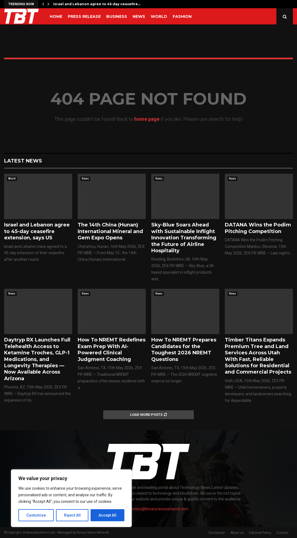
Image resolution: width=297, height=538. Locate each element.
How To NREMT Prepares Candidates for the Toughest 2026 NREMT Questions (183, 349)
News (139, 16)
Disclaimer (217, 533)
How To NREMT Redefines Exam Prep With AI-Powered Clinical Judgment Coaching (111, 349)
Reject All (72, 515)
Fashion (182, 16)
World (159, 16)
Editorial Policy (260, 533)
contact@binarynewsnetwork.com (159, 509)
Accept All (107, 515)
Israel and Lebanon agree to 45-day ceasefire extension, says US (37, 231)
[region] (71, 498)
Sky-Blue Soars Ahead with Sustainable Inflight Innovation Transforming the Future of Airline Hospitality (183, 238)
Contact (282, 533)
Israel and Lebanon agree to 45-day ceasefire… (96, 4)
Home (56, 16)
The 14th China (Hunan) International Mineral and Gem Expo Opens (110, 231)
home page (146, 119)
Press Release (84, 16)
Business (116, 16)
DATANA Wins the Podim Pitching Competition (258, 228)
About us (237, 533)
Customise (36, 515)
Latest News (23, 161)
